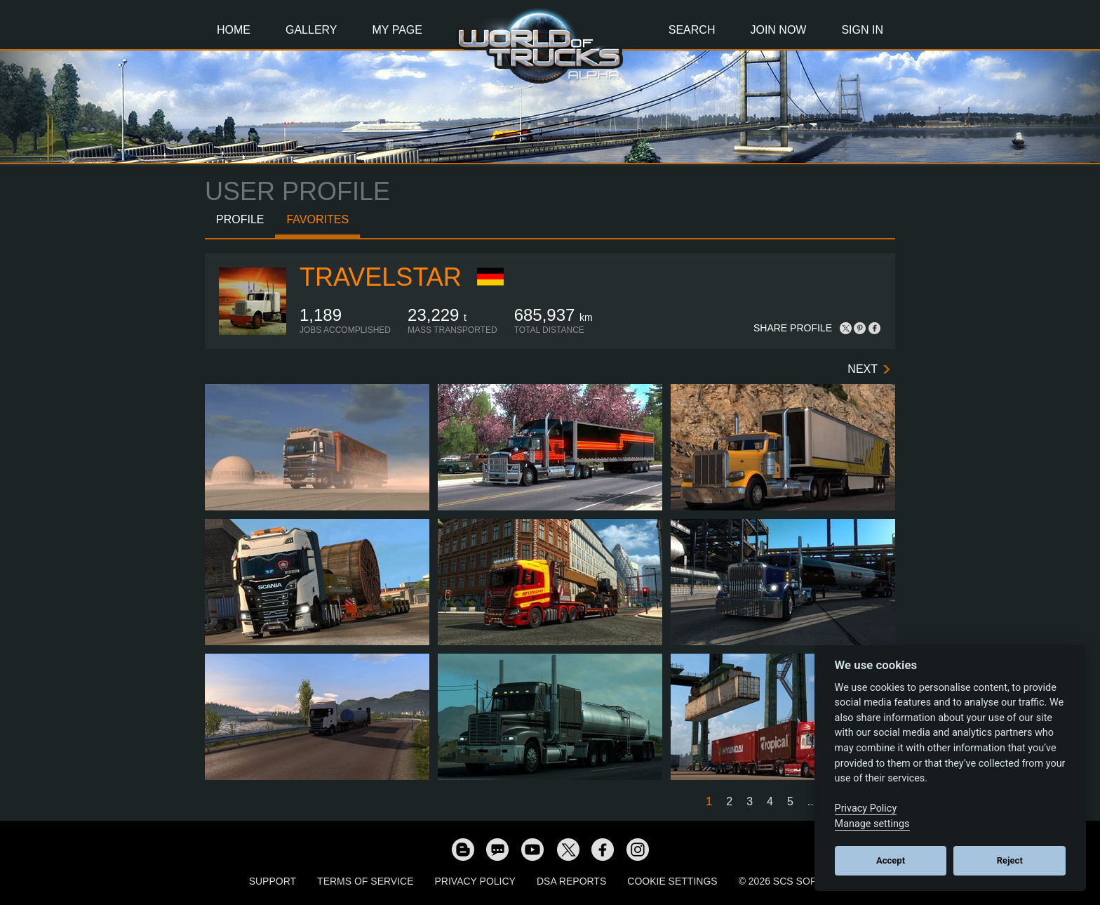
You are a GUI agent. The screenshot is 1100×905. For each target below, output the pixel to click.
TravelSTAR (381, 277)
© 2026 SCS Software (795, 881)
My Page (397, 30)
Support (272, 881)
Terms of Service (365, 881)
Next (862, 369)
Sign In (862, 30)
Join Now (778, 30)
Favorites (317, 219)
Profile (240, 219)
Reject (1010, 860)
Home (233, 30)
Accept (890, 860)
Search (692, 30)
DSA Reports (571, 881)
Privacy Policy (475, 881)
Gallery (311, 30)
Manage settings (872, 824)
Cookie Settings (672, 881)
